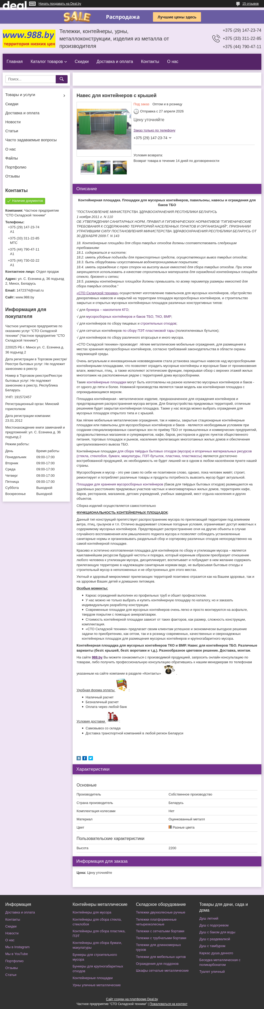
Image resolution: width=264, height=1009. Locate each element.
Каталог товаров (47, 61)
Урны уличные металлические (97, 985)
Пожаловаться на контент (168, 1004)
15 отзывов (250, 4)
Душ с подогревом (214, 925)
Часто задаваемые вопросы (31, 140)
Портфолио (15, 167)
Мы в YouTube (16, 954)
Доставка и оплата (115, 61)
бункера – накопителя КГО (106, 310)
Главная (15, 61)
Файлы (11, 158)
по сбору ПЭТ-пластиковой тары (149, 331)
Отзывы (12, 176)
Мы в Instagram (17, 947)
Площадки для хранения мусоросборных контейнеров (120, 484)
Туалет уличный (212, 972)
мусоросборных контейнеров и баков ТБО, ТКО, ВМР (128, 317)
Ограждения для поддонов (157, 964)
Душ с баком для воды (217, 932)
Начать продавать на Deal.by (60, 4)
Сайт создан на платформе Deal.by (132, 999)
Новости (13, 122)
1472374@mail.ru (30, 290)
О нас (172, 61)
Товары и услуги (20, 94)
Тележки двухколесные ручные (160, 912)
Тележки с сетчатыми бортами (160, 931)
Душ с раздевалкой (214, 939)
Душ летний (208, 918)
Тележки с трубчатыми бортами (161, 938)
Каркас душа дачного (216, 953)
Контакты (150, 61)
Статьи (11, 131)
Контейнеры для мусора (92, 912)
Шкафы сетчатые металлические (162, 970)
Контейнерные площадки (93, 978)
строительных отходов (158, 323)
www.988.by (25, 297)
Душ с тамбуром (212, 946)
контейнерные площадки (106, 382)
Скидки (82, 61)
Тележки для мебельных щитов (161, 957)
